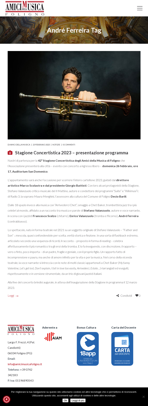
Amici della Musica (20, 144)
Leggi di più (78, 400)
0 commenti (69, 144)
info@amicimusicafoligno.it (25, 364)
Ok (65, 400)
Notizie (56, 144)
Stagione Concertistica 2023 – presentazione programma (71, 152)
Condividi (126, 295)
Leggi (13, 295)
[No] (143, 397)
